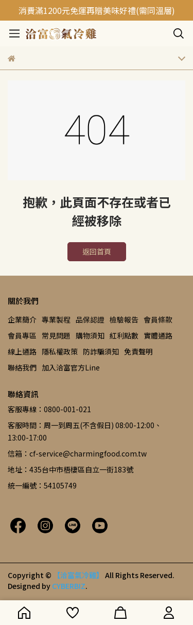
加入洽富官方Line (71, 367)
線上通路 (22, 351)
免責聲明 (138, 351)
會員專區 (22, 335)
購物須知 (90, 335)
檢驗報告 (124, 319)
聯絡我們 (22, 367)
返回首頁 (96, 251)
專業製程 (56, 319)
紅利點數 (124, 335)
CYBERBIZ (68, 586)
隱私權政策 (60, 351)
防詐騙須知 (101, 351)
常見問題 (56, 335)
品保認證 (90, 319)
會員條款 (158, 319)
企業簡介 (22, 319)
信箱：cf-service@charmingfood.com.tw (77, 453)
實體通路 (158, 335)
